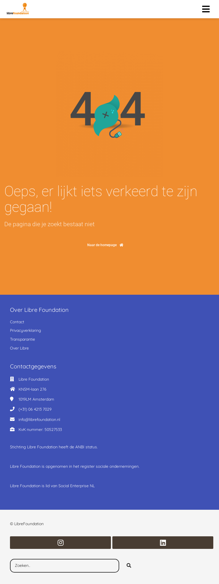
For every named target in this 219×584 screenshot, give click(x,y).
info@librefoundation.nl (39, 419)
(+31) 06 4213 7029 (35, 409)
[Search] (129, 566)
